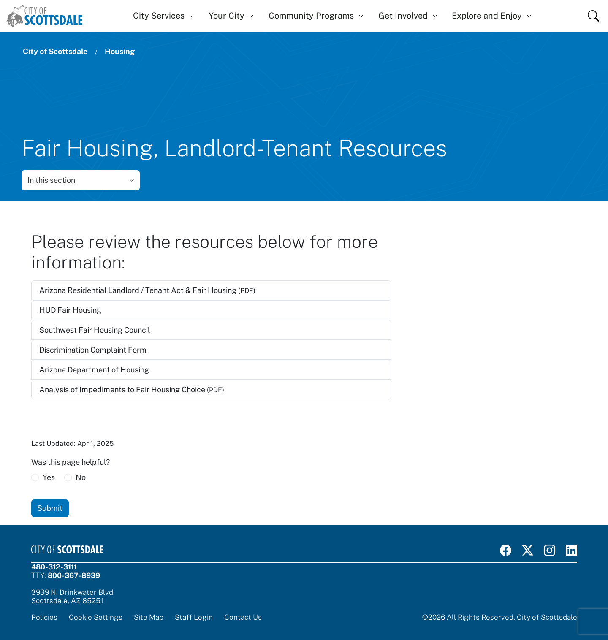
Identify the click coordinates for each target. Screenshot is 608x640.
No (81, 477)
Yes (49, 477)
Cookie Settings (95, 617)
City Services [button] (159, 16)
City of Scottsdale (55, 51)
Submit (49, 508)
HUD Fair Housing (70, 310)
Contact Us (243, 617)
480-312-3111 (54, 567)
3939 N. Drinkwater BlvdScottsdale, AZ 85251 (72, 596)
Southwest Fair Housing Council (94, 329)
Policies (44, 617)
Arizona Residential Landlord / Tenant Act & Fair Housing (147, 290)
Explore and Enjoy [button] (487, 16)
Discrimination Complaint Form (93, 349)
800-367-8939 (74, 575)
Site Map (148, 617)
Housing (120, 51)
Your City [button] (226, 16)
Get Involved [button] (403, 16)
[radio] (35, 477)
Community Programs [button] (311, 16)
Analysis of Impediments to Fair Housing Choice (131, 389)
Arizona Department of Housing (94, 369)
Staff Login (194, 617)
